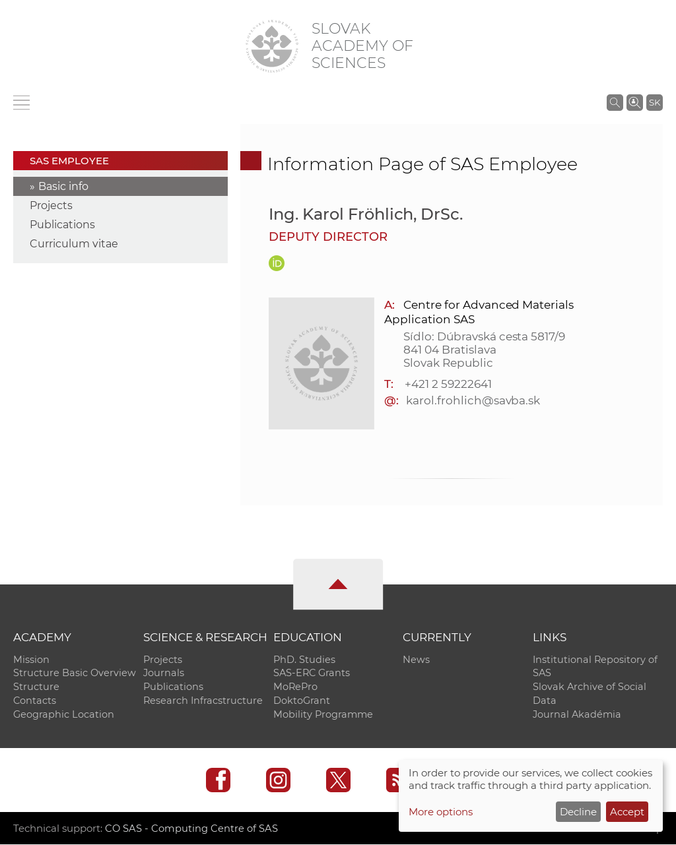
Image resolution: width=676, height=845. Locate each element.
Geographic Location (63, 715)
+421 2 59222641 (448, 384)
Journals (163, 673)
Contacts (34, 701)
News (416, 660)
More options (441, 811)
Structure (36, 687)
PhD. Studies (304, 660)
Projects (51, 205)
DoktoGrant (301, 701)
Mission (31, 660)
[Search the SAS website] (615, 102)
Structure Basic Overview (74, 673)
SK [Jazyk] (654, 102)
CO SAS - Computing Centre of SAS (192, 829)
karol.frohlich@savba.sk (473, 400)
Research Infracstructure (203, 701)
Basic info (63, 186)
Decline (578, 811)
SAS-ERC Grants (311, 673)
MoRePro (295, 687)
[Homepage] (272, 46)
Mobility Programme (323, 715)
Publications (62, 224)
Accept (627, 811)
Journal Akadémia (577, 715)
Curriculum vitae (74, 243)
